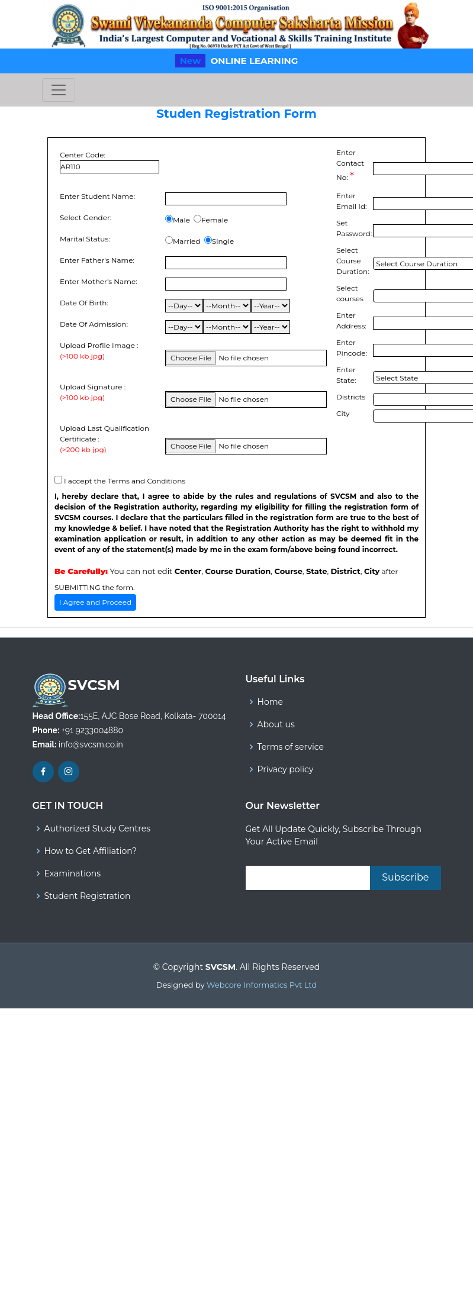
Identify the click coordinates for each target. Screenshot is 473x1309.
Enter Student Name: (97, 196)
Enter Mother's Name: (98, 281)
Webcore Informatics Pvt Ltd (262, 984)
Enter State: (346, 375)
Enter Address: (351, 320)
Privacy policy (286, 769)
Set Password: (354, 228)
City (343, 413)
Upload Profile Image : (99, 351)
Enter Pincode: (351, 347)
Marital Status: (85, 238)
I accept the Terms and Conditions (124, 480)
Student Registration (87, 896)
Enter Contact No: (350, 165)
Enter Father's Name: (97, 260)
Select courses (349, 293)
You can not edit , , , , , (216, 571)
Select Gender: (85, 217)
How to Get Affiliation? (90, 851)
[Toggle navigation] (58, 90)
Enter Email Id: (351, 201)
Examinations (72, 873)
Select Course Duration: (352, 261)
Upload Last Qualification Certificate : (109, 439)
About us (276, 724)
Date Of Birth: (84, 302)
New (190, 60)
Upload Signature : (93, 392)
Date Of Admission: (94, 324)
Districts (350, 396)
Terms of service (291, 747)
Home (270, 702)
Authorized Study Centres (97, 828)
